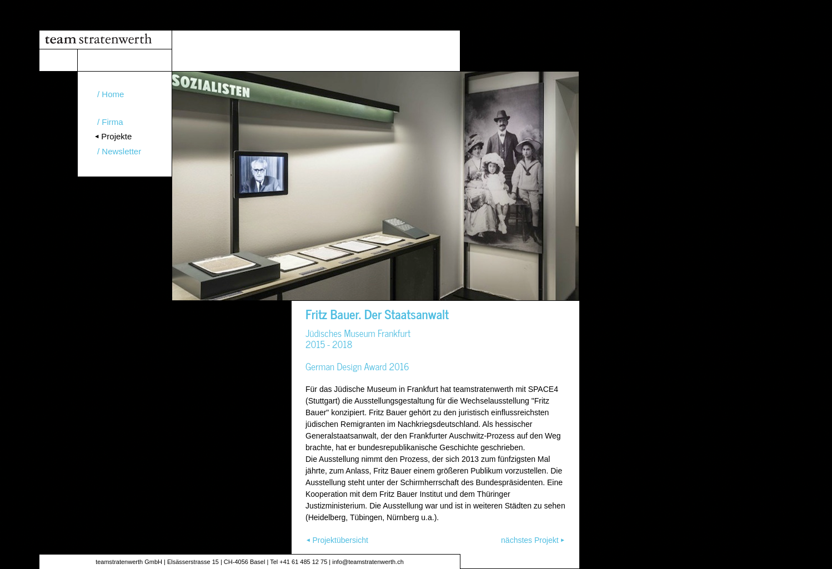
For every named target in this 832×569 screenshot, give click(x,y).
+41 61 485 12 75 (303, 561)
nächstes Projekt (530, 540)
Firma (112, 122)
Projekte (116, 136)
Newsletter (121, 151)
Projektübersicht (340, 540)
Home (113, 94)
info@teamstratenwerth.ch (368, 561)
